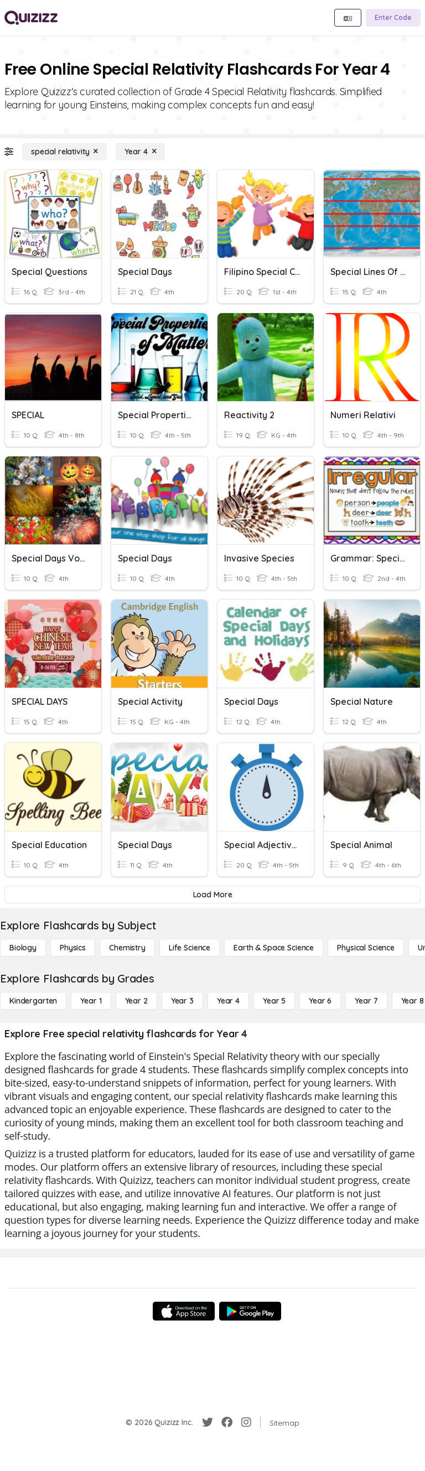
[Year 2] (136, 1001)
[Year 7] (366, 1001)
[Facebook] (226, 1422)
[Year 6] (320, 1001)
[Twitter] (207, 1422)
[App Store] (184, 1311)
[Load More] (212, 894)
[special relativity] (64, 151)
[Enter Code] (393, 18)
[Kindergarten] (33, 1001)
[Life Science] (189, 948)
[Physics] (72, 948)
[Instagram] (246, 1422)
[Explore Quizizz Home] (31, 18)
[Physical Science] (366, 948)
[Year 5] (274, 1001)
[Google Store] (250, 1311)
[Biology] (23, 948)
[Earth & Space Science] (273, 948)
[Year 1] (91, 1001)
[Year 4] (140, 151)
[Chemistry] (127, 948)
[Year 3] (182, 1001)
